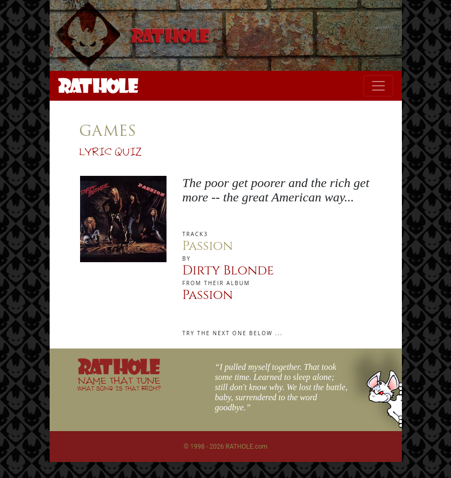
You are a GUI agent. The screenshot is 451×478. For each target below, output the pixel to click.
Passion (208, 295)
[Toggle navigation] (378, 85)
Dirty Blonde (228, 270)
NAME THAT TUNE (119, 383)
